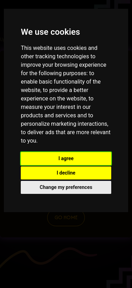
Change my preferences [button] (66, 187)
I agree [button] (66, 158)
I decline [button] (66, 173)
